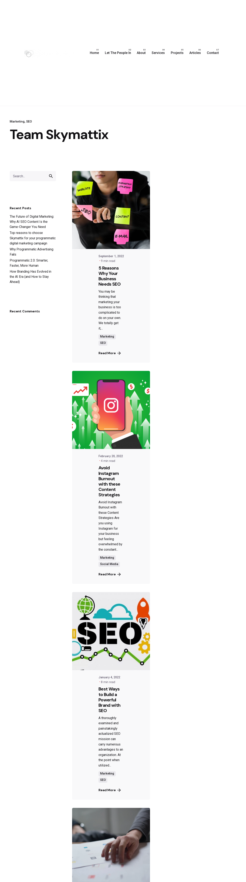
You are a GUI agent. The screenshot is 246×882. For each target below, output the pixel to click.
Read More (109, 353)
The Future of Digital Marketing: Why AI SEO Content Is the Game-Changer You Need (32, 222)
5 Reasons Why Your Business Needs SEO (109, 276)
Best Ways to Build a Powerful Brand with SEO (109, 699)
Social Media (109, 564)
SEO (29, 121)
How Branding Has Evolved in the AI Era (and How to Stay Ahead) (30, 277)
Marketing (17, 121)
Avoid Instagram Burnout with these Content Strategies (109, 481)
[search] (51, 176)
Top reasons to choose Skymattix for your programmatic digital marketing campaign (33, 238)
